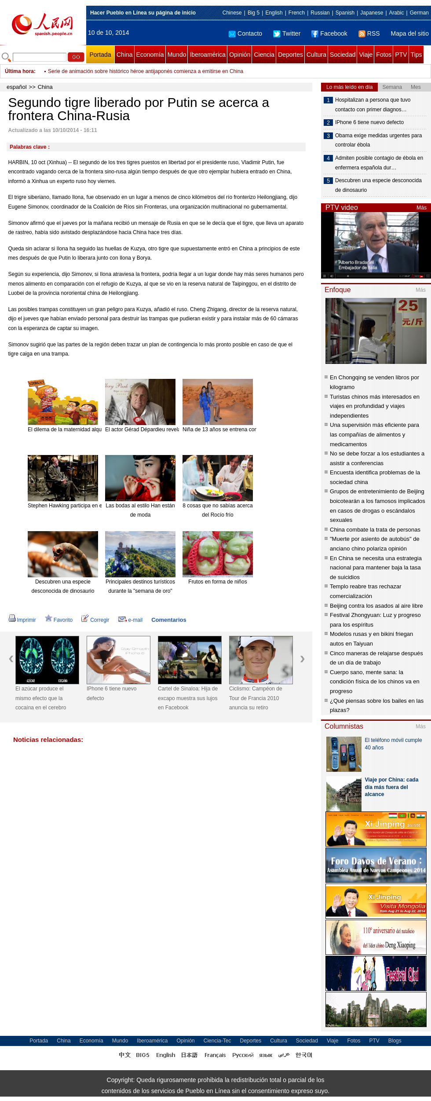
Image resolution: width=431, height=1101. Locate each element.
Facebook (329, 33)
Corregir (95, 620)
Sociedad (342, 54)
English (273, 13)
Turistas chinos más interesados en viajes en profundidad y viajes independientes (375, 406)
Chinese (232, 13)
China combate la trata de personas (375, 529)
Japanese (371, 13)
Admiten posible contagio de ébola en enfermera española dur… (379, 163)
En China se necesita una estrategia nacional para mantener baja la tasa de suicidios (376, 567)
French (297, 13)
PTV (401, 54)
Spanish (345, 13)
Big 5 (253, 13)
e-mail (130, 620)
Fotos (383, 54)
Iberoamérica (208, 54)
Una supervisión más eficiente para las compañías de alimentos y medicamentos (374, 434)
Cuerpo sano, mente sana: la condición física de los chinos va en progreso (375, 681)
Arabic (396, 13)
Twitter (286, 33)
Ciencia (264, 54)
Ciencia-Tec (217, 1041)
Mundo (177, 54)
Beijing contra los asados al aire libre (376, 605)
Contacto (245, 33)
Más (421, 208)
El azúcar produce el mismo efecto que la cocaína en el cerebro (40, 698)
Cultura (316, 54)
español (17, 87)
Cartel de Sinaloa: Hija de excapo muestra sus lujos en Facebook (188, 698)
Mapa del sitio (410, 33)
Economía (150, 54)
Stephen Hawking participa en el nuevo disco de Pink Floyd (97, 506)
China (125, 54)
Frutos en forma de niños (217, 582)
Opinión (239, 54)
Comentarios (168, 620)
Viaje (366, 54)
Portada (100, 54)
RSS (369, 33)
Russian (319, 13)
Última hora (19, 71)
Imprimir (22, 620)
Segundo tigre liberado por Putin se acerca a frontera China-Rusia (125, 65)
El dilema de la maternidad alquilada (70, 429)
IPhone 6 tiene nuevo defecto (111, 693)
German (419, 13)
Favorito (59, 620)
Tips (416, 54)
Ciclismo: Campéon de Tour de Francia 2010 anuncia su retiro (255, 698)
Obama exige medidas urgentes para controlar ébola (378, 140)
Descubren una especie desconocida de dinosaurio (378, 185)
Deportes (290, 54)
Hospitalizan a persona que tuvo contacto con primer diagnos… (372, 105)
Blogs (395, 1041)
